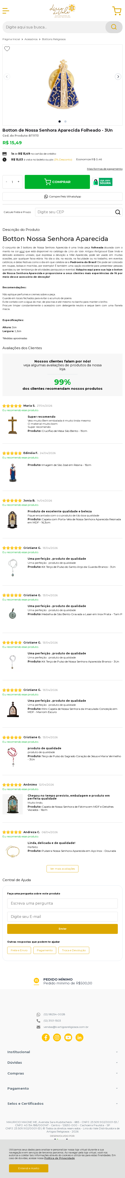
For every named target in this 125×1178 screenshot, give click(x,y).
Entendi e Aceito (28, 1168)
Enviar (63, 928)
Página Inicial (11, 39)
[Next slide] (118, 76)
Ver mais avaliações (62, 868)
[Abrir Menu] (5, 11)
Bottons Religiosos (54, 39)
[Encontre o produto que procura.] (114, 27)
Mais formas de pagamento (105, 168)
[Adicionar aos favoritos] (7, 48)
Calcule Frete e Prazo (17, 212)
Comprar (57, 182)
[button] (59, 121)
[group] (62, 981)
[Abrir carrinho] (117, 11)
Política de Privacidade (59, 1158)
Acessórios (31, 39)
